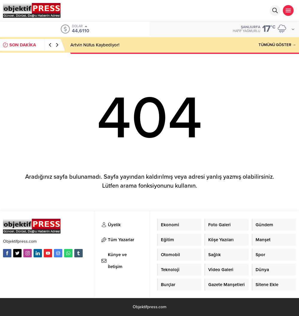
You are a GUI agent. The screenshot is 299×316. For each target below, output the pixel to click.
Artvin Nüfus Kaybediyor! (95, 45)
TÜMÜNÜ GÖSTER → (277, 44)
